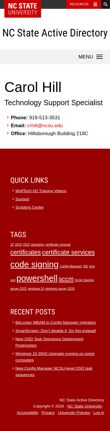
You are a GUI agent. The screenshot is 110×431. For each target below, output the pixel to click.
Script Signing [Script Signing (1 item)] (84, 280)
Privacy (48, 412)
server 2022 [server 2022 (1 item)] (18, 288)
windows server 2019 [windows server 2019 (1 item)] (60, 288)
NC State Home (26, 4)
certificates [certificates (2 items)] (25, 252)
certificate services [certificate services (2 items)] (68, 252)
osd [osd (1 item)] (12, 280)
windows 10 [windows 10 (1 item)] (36, 288)
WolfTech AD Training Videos (41, 191)
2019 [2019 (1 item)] (18, 244)
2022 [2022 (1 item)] (26, 244)
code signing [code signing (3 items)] (34, 264)
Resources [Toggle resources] (79, 4)
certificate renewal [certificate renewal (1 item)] (57, 244)
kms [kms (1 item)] (92, 266)
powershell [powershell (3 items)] (36, 278)
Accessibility (27, 412)
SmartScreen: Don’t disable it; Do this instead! (56, 330)
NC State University (84, 406)
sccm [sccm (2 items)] (66, 279)
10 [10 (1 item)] (12, 244)
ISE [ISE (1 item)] (85, 266)
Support (22, 199)
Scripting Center (30, 207)
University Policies (74, 412)
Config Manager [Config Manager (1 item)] (71, 266)
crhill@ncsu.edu (45, 125)
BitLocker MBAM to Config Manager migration (56, 322)
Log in (98, 412)
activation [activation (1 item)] (37, 244)
